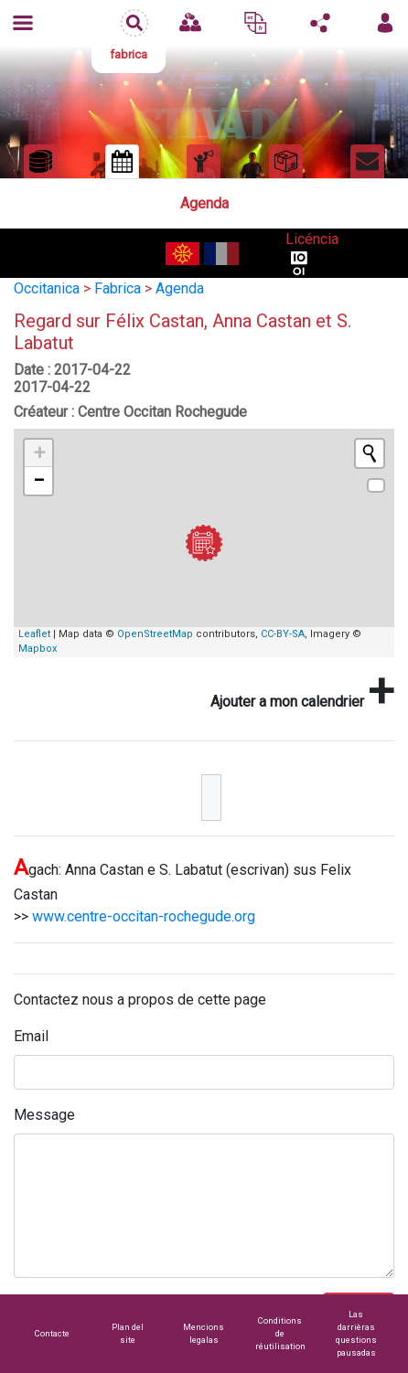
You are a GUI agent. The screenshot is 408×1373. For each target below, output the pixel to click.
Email (31, 1036)
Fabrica (117, 288)
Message (44, 1114)
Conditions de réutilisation (280, 1333)
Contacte (52, 1333)
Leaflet (34, 634)
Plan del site (128, 1333)
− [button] (39, 480)
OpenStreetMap (155, 634)
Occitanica (47, 288)
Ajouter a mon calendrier (302, 691)
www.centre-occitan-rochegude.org (143, 916)
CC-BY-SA (283, 634)
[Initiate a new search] (369, 453)
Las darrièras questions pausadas (356, 1333)
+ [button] (39, 453)
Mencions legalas (203, 1333)
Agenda (180, 288)
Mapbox (37, 649)
